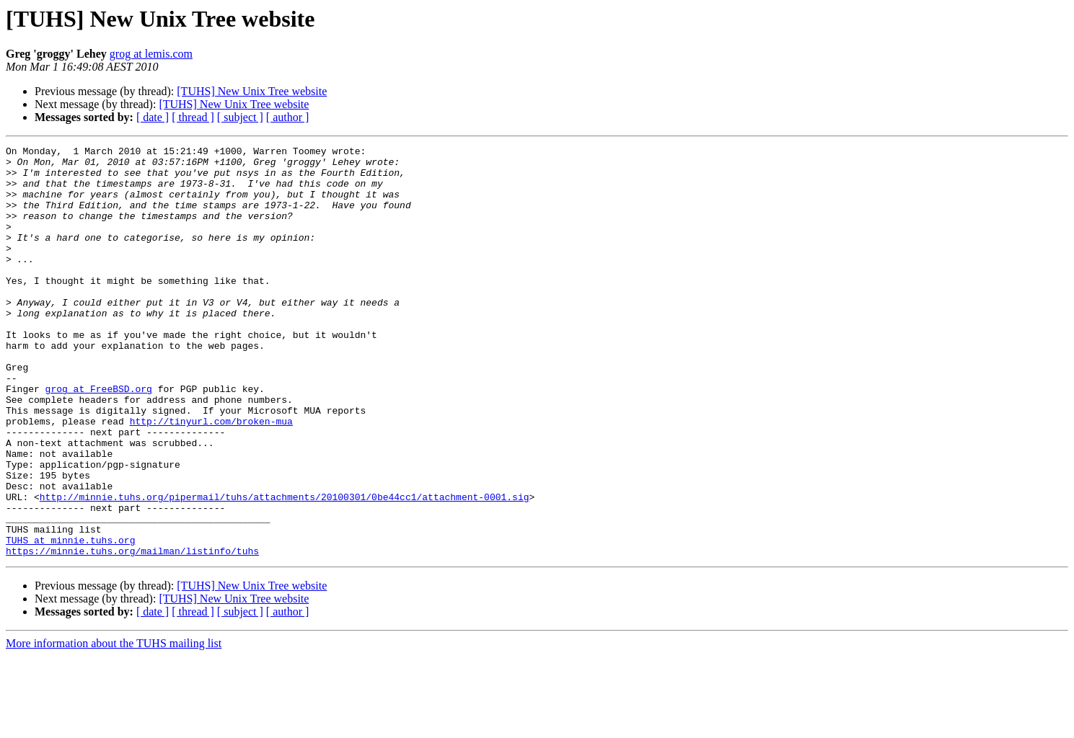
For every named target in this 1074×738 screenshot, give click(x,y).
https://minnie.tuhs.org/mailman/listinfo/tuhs (132, 632)
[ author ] (287, 117)
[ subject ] (240, 117)
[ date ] (152, 117)
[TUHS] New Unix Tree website (252, 91)
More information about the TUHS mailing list (113, 725)
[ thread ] (193, 117)
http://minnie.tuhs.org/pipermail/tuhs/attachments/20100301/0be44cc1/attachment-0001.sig (284, 567)
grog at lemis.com (151, 54)
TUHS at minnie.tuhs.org (70, 619)
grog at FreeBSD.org (98, 438)
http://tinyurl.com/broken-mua (211, 477)
